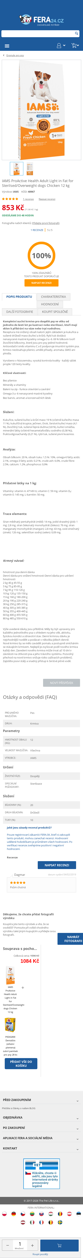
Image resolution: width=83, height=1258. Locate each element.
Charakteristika (53, 297)
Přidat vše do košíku (21, 1064)
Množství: (19, 1248)
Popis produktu (19, 297)
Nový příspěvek (61, 683)
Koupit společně (55, 312)
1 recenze (28, 199)
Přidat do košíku (59, 1246)
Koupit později (40, 1254)
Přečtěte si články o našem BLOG (18, 1108)
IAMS (16, 191)
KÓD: (24, 191)
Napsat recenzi (47, 199)
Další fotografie (19, 312)
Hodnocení (50, 304)
